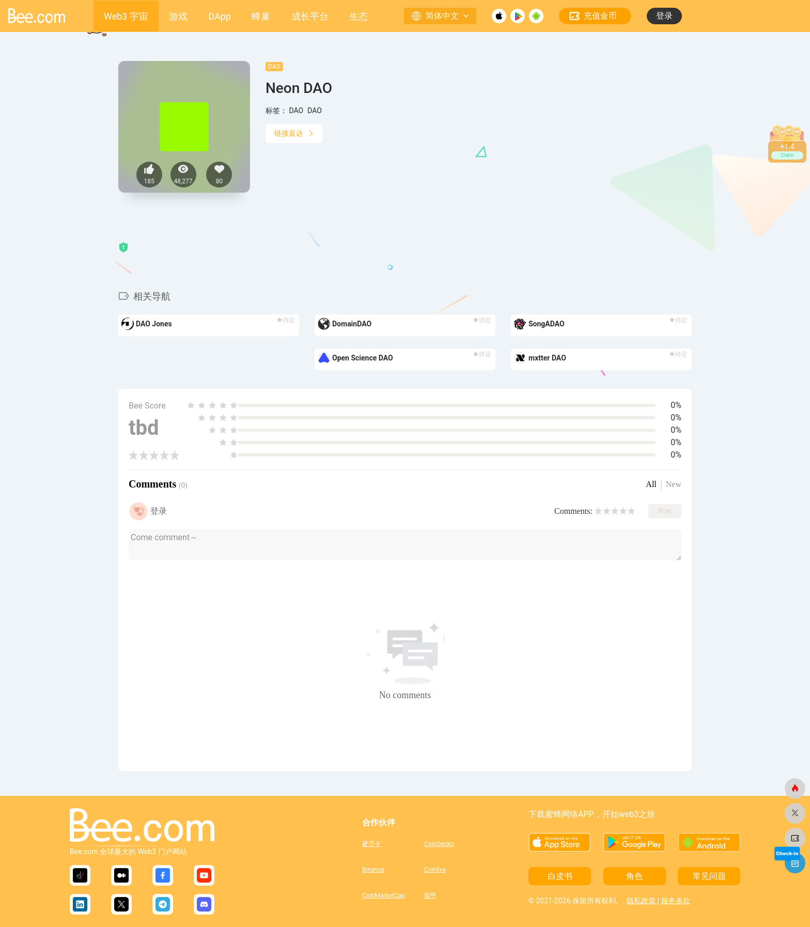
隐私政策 (642, 901)
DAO (274, 66)
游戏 (178, 16)
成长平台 (310, 16)
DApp (220, 16)
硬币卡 (371, 843)
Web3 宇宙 (126, 16)
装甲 (430, 895)
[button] (690, 312)
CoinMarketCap (383, 895)
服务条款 (675, 901)
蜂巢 (261, 16)
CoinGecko (439, 843)
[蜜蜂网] (795, 788)
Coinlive (435, 869)
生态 (358, 16)
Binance (373, 869)
